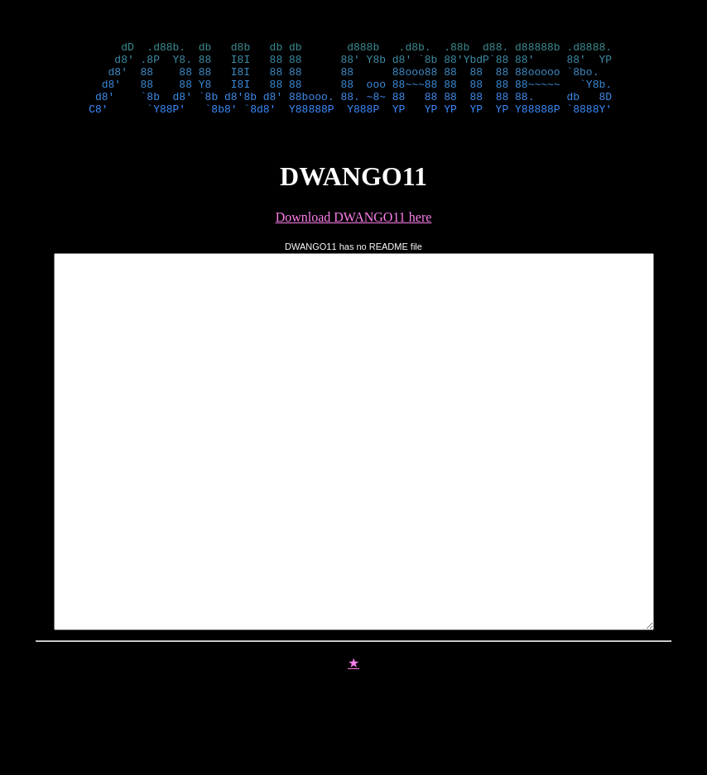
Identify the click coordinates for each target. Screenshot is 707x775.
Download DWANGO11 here (354, 232)
